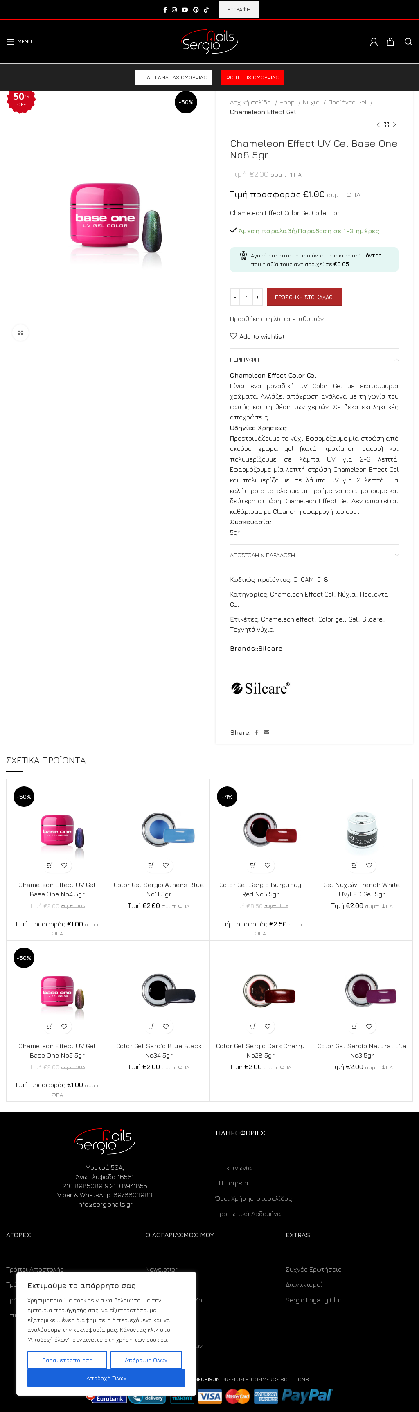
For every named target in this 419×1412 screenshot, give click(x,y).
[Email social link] (266, 732)
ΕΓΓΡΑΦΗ (239, 9)
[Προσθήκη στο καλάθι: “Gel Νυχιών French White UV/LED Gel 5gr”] (354, 865)
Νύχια (312, 102)
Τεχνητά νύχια (252, 629)
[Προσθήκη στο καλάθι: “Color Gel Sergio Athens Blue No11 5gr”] (151, 865)
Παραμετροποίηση (67, 1359)
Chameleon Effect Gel (263, 111)
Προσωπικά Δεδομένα (248, 1213)
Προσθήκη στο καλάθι (304, 297)
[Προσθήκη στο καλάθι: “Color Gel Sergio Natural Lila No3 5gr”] (354, 1026)
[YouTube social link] (185, 10)
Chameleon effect (287, 619)
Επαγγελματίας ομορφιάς (173, 77)
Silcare (372, 619)
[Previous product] (378, 125)
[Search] (409, 42)
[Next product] (394, 125)
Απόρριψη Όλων (146, 1359)
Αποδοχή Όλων (106, 1377)
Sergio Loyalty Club (314, 1300)
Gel (353, 619)
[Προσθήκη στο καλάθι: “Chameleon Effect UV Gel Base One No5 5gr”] (50, 1026)
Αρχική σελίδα (251, 102)
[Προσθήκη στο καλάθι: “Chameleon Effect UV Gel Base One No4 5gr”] (50, 865)
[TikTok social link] (206, 10)
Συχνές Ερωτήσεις (314, 1269)
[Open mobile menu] (19, 42)
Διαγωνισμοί (304, 1284)
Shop (287, 102)
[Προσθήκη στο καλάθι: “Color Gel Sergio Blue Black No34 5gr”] (151, 1026)
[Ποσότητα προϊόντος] (246, 297)
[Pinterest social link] (196, 10)
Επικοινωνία (234, 1167)
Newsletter (162, 1269)
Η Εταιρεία (232, 1183)
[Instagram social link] (174, 10)
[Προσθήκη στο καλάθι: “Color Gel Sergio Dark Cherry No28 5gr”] (253, 1026)
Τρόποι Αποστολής (35, 1269)
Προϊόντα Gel (348, 102)
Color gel (331, 619)
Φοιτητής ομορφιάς (252, 77)
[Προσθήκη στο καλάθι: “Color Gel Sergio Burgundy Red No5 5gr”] (253, 865)
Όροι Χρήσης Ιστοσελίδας (254, 1198)
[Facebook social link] (165, 10)
